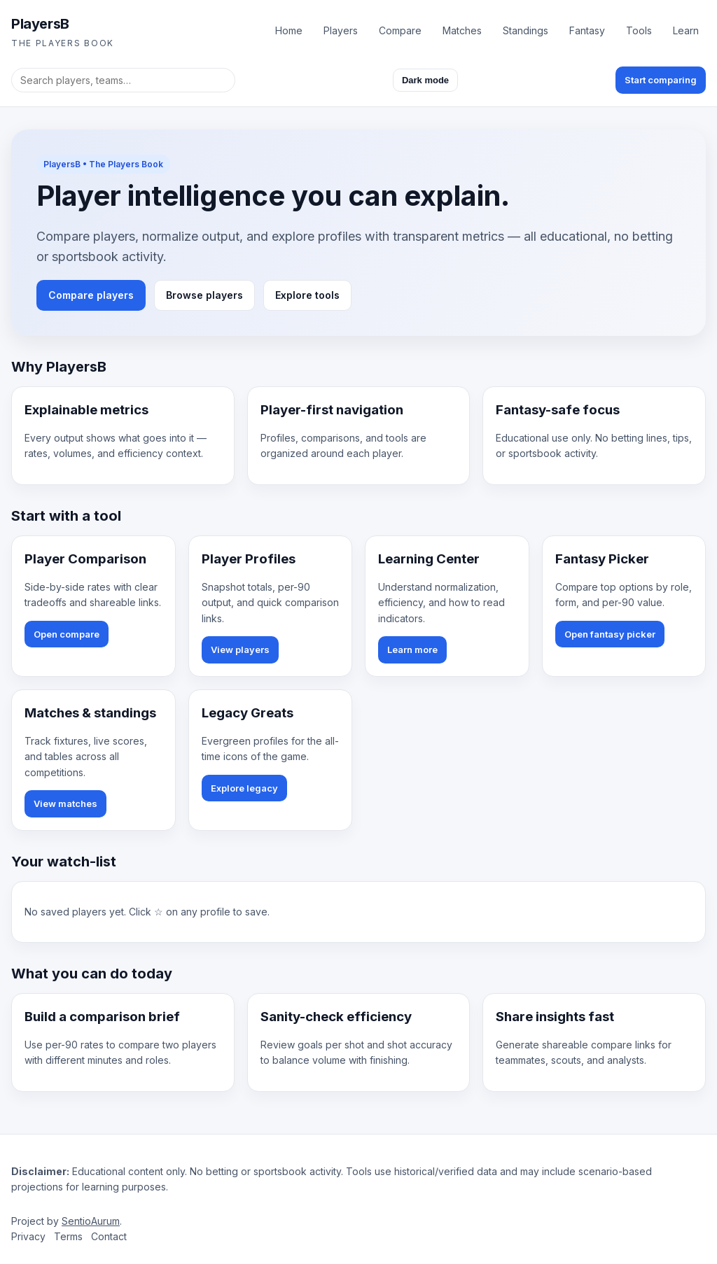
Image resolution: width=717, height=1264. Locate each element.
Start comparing (661, 79)
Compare (400, 30)
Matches (462, 30)
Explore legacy (244, 788)
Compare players (91, 295)
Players (340, 30)
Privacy (28, 1236)
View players (240, 649)
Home (288, 30)
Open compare (66, 634)
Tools (639, 30)
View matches (65, 803)
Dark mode (425, 80)
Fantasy (587, 30)
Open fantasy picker (609, 634)
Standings (525, 30)
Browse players (204, 295)
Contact (109, 1236)
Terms (68, 1236)
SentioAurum (91, 1221)
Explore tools (307, 295)
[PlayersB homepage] (62, 31)
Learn (686, 30)
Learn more (412, 649)
